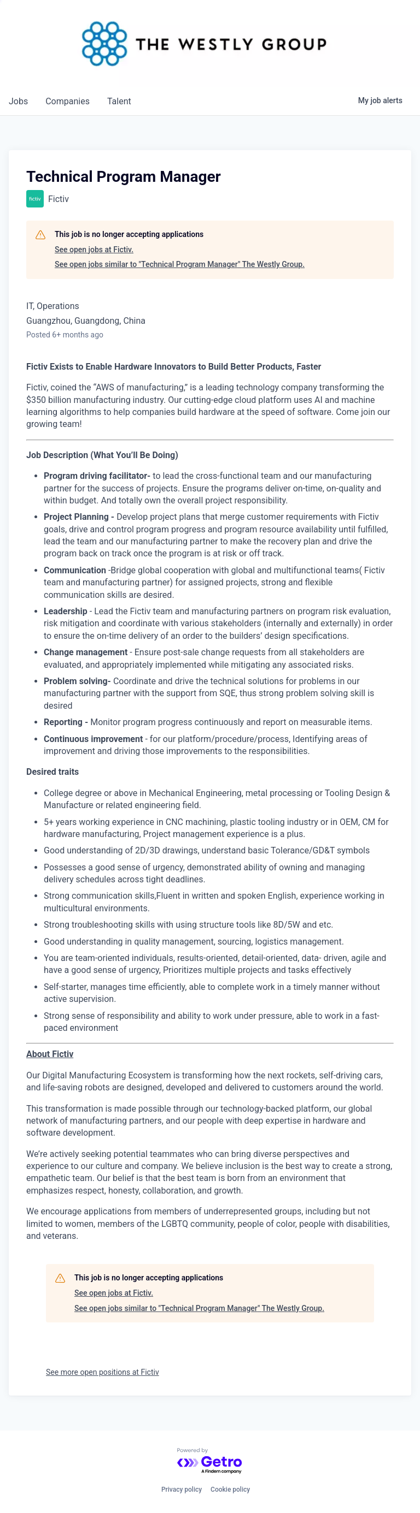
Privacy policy (181, 1489)
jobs (18, 101)
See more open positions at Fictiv (102, 1372)
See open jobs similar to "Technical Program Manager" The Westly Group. (180, 264)
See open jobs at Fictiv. (94, 249)
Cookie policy (230, 1489)
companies (67, 101)
